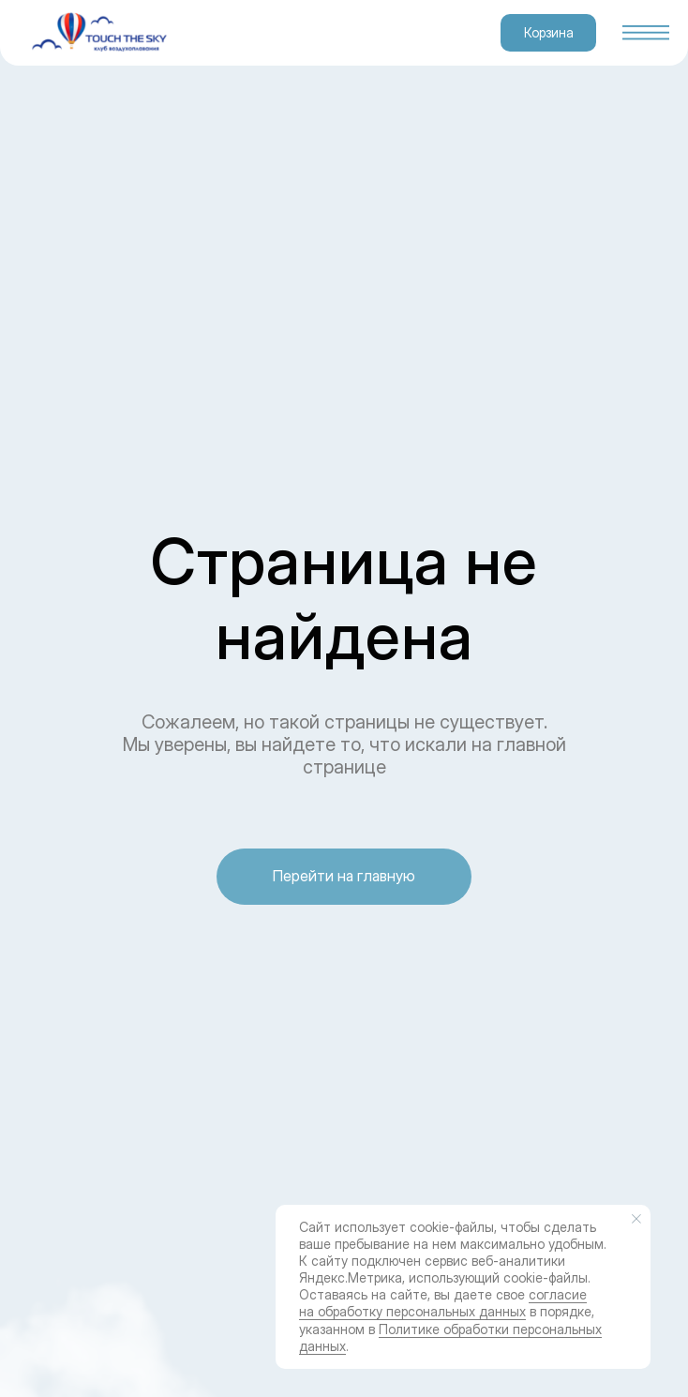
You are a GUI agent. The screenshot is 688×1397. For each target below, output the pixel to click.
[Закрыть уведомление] (636, 1218)
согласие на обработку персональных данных (443, 1302)
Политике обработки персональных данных (450, 1337)
